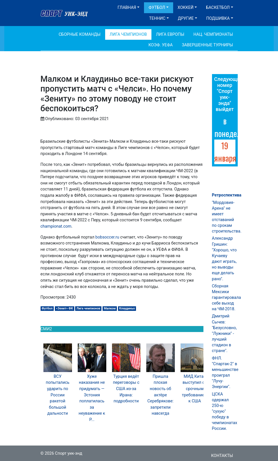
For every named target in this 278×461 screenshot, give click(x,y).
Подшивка (218, 18)
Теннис (157, 18)
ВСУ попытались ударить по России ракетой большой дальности (57, 395)
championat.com (56, 226)
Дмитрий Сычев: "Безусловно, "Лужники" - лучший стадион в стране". (224, 333)
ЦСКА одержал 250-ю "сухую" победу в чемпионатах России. (224, 411)
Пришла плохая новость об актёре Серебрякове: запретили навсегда (160, 395)
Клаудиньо (127, 308)
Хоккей (186, 7)
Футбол (157, 7)
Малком (109, 308)
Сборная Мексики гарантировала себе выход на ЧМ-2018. (226, 298)
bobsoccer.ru (107, 237)
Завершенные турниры (207, 45)
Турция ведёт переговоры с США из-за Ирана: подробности (126, 389)
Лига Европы (170, 34)
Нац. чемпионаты (213, 34)
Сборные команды (80, 34)
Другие (186, 18)
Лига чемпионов (88, 308)
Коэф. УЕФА (161, 45)
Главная (127, 7)
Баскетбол (218, 7)
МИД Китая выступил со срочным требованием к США (195, 389)
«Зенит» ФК (64, 308)
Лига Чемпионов (128, 34)
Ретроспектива (226, 195)
